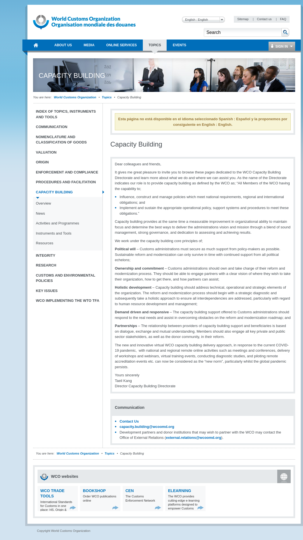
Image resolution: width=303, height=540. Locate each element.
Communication (51, 127)
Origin (42, 162)
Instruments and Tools (53, 233)
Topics (107, 97)
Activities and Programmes (57, 223)
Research (46, 265)
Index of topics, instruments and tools (66, 114)
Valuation (46, 152)
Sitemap (243, 19)
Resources (44, 243)
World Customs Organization (75, 97)
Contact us (264, 19)
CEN (129, 490)
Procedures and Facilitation (66, 182)
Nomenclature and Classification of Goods (61, 140)
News (40, 213)
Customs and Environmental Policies (65, 278)
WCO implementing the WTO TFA (67, 300)
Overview (43, 203)
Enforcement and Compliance (67, 172)
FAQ (283, 19)
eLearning (179, 490)
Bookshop (94, 490)
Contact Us (129, 421)
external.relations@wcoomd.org (193, 437)
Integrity (45, 255)
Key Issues (47, 291)
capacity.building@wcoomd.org (147, 427)
